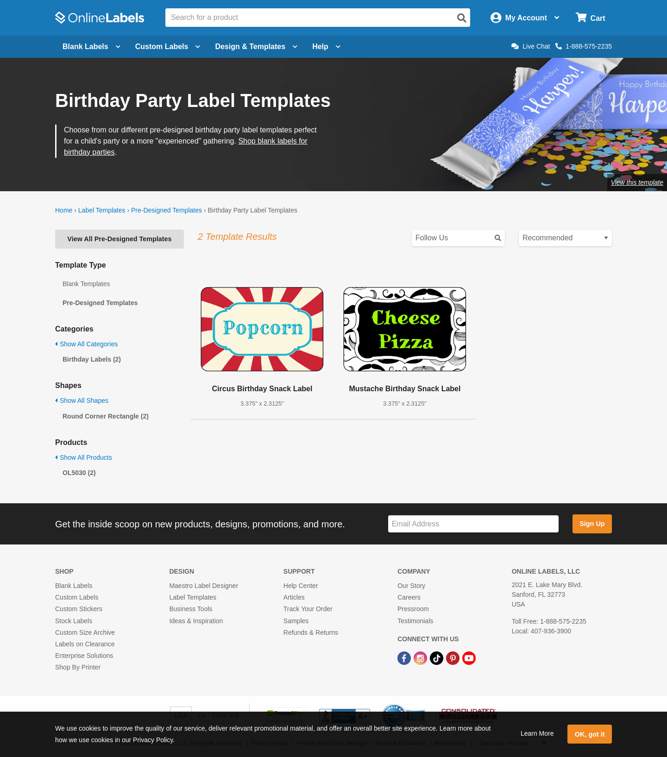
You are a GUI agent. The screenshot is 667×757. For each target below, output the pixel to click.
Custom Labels (76, 597)
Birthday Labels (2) (92, 359)
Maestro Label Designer (203, 585)
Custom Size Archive (85, 632)
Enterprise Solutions (84, 655)
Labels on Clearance (84, 644)
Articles (294, 597)
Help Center (300, 585)
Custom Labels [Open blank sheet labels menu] (168, 46)
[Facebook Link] (405, 657)
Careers (409, 597)
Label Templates (102, 210)
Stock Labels (73, 621)
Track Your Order (308, 609)
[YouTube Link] (469, 657)
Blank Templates (86, 284)
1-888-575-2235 (583, 46)
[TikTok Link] (437, 657)
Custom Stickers (78, 609)
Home (63, 210)
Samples (295, 621)
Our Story (411, 585)
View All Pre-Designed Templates (119, 239)
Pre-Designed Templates (166, 210)
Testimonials (415, 621)
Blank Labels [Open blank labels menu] (91, 46)
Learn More (537, 733)
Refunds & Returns (310, 632)
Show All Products (83, 457)
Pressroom (413, 609)
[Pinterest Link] (453, 657)
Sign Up (591, 523)
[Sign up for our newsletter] (473, 523)
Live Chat (530, 46)
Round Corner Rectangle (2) (106, 416)
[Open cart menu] (590, 18)
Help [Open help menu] (326, 46)
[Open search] (461, 18)
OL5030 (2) (79, 472)
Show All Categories (86, 344)
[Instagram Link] (421, 657)
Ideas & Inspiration (196, 621)
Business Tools (190, 609)
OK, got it (590, 734)
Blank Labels (73, 585)
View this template (637, 182)
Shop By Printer (78, 667)
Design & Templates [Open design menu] (256, 46)
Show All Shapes (81, 400)
